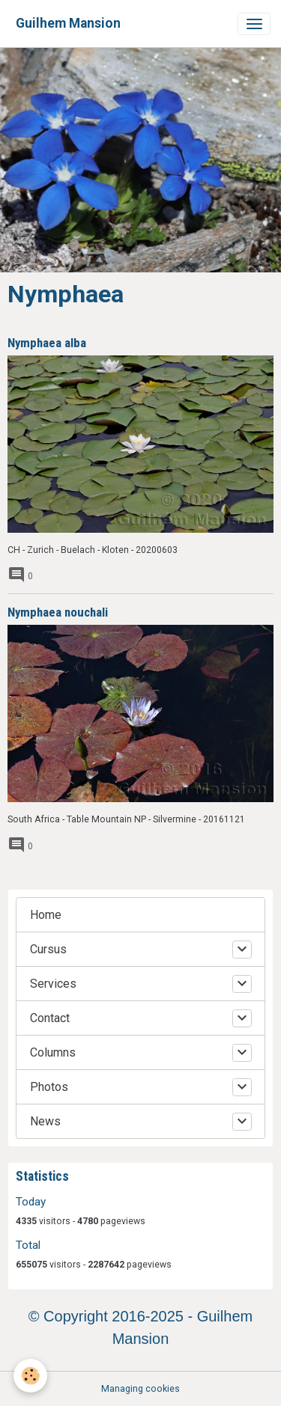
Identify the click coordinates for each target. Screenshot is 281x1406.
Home (45, 915)
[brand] (68, 23)
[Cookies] (30, 1376)
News (45, 1121)
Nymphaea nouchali (57, 612)
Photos (49, 1087)
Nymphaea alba (46, 342)
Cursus (48, 949)
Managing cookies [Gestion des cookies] (140, 1389)
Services (53, 983)
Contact (50, 1018)
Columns (53, 1052)
